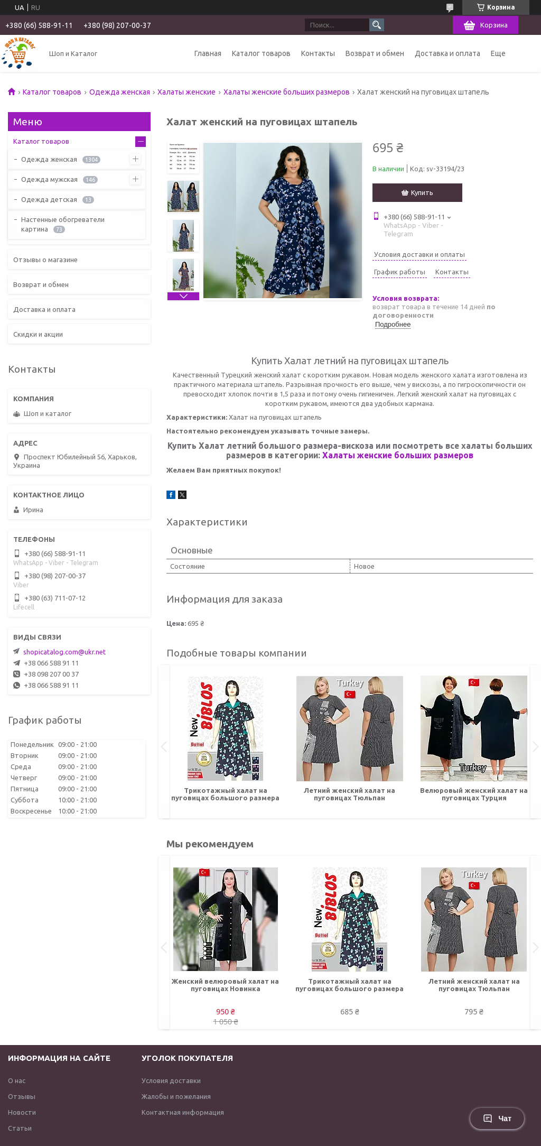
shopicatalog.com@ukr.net (64, 651)
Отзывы (21, 1096)
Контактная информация (183, 1112)
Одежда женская (119, 92)
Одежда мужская (49, 179)
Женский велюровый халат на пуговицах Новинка (225, 984)
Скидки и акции (38, 334)
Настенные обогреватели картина (63, 224)
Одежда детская (49, 199)
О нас (16, 1080)
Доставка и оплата (447, 53)
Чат (497, 1118)
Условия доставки (171, 1080)
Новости (22, 1112)
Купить (422, 192)
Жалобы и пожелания (176, 1096)
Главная (207, 53)
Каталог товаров (261, 53)
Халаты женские (186, 92)
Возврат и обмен (375, 53)
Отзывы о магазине (45, 259)
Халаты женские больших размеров (286, 92)
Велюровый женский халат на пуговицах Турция (474, 794)
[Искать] (376, 25)
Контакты (318, 53)
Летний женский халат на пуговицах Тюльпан (349, 794)
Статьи (20, 1128)
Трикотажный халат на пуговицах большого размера (225, 794)
